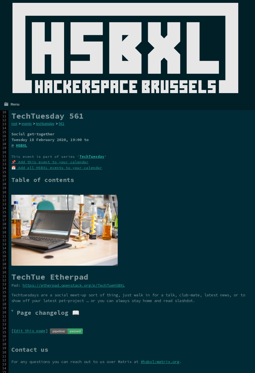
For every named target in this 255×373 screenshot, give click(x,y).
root (14, 124)
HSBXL (21, 145)
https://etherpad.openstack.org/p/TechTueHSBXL (74, 285)
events (26, 124)
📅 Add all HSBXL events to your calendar (56, 167)
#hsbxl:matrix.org (160, 361)
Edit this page (29, 331)
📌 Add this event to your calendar (49, 162)
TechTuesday (91, 156)
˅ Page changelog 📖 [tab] (45, 313)
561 (61, 124)
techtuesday (45, 124)
